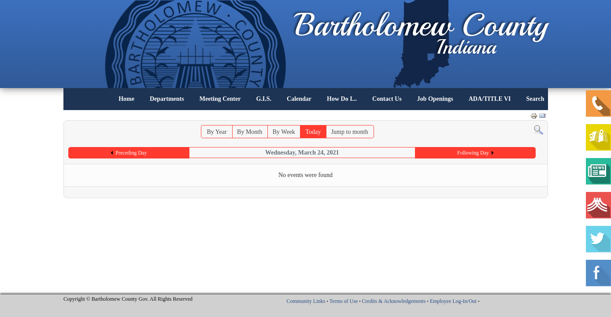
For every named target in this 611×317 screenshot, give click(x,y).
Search (535, 99)
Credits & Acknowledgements (394, 301)
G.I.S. (263, 99)
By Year (216, 132)
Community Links (305, 301)
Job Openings (435, 99)
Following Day (473, 153)
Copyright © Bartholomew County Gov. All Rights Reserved (128, 299)
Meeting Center (220, 99)
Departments (167, 99)
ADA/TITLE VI (490, 99)
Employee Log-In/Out (453, 301)
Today (313, 132)
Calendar (299, 99)
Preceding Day (131, 153)
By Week (284, 132)
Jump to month (349, 132)
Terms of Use (344, 301)
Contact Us (387, 99)
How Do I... (342, 99)
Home (126, 99)
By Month (249, 132)
